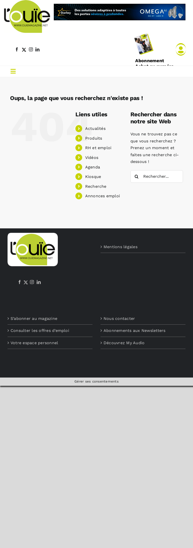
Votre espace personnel (34, 342)
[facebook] (17, 49)
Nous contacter (119, 318)
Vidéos (91, 157)
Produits (93, 138)
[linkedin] (37, 49)
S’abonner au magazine (34, 318)
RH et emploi (98, 147)
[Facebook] (20, 282)
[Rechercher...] (156, 176)
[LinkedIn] (39, 282)
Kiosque (93, 176)
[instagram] (31, 49)
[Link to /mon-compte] (181, 49)
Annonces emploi (102, 196)
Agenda (92, 167)
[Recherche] (136, 176)
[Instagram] (32, 282)
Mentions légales (120, 246)
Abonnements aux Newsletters (134, 330)
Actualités (95, 128)
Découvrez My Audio (124, 342)
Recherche (96, 186)
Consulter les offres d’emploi (40, 330)
